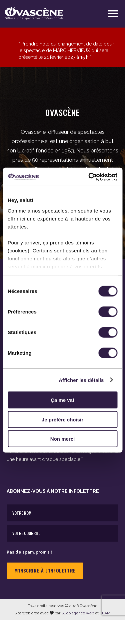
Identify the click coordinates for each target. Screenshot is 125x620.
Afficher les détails (81, 380)
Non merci (62, 439)
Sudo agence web (77, 613)
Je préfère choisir (62, 419)
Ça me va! (62, 400)
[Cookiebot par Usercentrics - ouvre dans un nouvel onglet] (89, 176)
